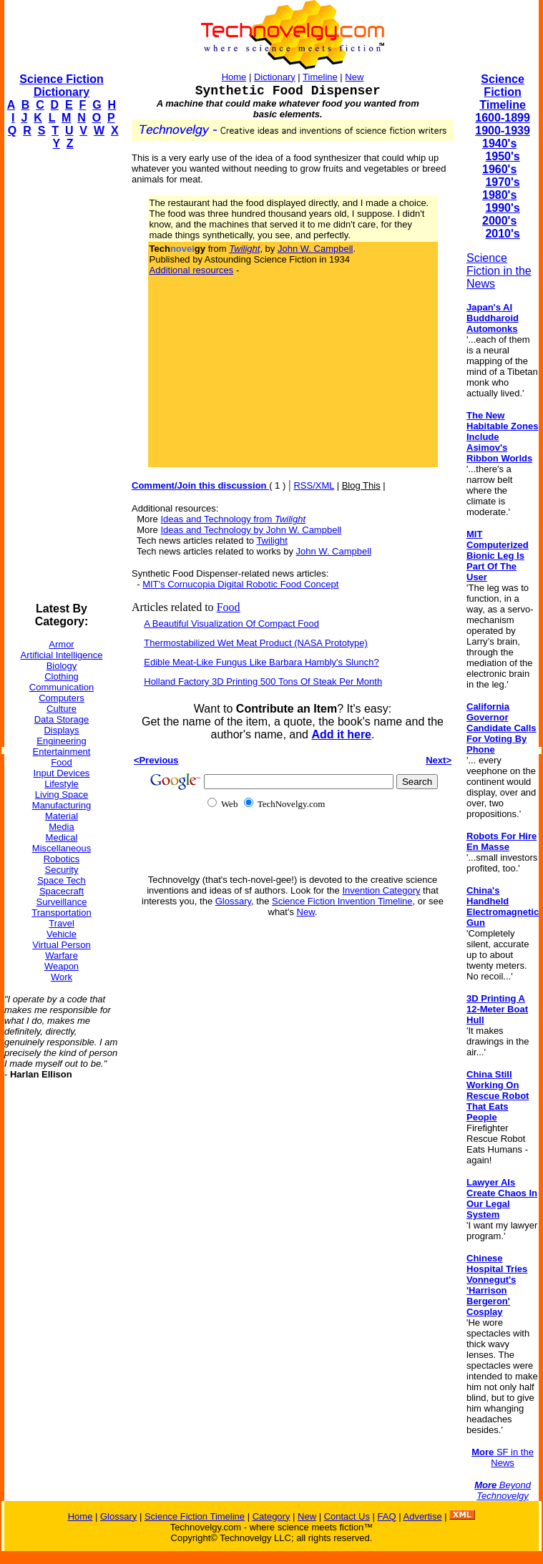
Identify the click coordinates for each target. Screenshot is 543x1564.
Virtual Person (61, 944)
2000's (499, 221)
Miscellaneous (61, 848)
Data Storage (61, 719)
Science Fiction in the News (499, 271)
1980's (499, 195)
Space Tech (61, 880)
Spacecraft (61, 891)
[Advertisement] (61, 376)
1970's (502, 182)
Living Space (61, 794)
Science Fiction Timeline (502, 92)
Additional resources (192, 270)
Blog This (361, 485)
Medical (62, 837)
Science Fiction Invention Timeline (342, 901)
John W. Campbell (315, 248)
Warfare (61, 955)
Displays (61, 730)
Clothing (61, 676)
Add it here (341, 734)
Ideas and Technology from (232, 519)
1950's (502, 156)
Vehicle (62, 934)
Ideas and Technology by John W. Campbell (250, 529)
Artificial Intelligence (62, 655)
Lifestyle (61, 783)
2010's (502, 234)
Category (271, 1516)
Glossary (233, 901)
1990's (502, 208)
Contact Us (347, 1516)
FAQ (387, 1516)
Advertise (422, 1516)
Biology (62, 665)
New (354, 77)
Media (61, 826)
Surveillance (61, 901)
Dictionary (274, 77)
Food (61, 762)
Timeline (320, 77)
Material (61, 816)
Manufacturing (61, 805)
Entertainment (62, 751)
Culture (62, 708)
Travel (61, 923)
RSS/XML (313, 485)
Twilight (271, 540)
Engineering (61, 740)
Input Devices (62, 773)
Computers (61, 698)
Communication (61, 687)
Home (234, 77)
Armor (61, 644)
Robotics (62, 859)
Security (62, 869)
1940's (499, 143)
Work (61, 977)
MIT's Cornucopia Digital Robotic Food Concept (240, 584)
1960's (499, 169)
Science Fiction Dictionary (61, 85)
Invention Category (381, 890)
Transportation (61, 912)
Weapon (61, 966)
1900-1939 (502, 130)
